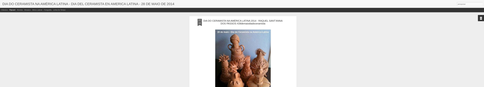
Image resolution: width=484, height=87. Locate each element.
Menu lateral (37, 10)
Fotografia (48, 10)
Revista (20, 10)
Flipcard (12, 10)
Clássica (4, 10)
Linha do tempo (59, 10)
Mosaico (27, 10)
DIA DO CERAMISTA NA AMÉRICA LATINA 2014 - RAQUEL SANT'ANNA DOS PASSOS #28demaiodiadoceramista (243, 20)
